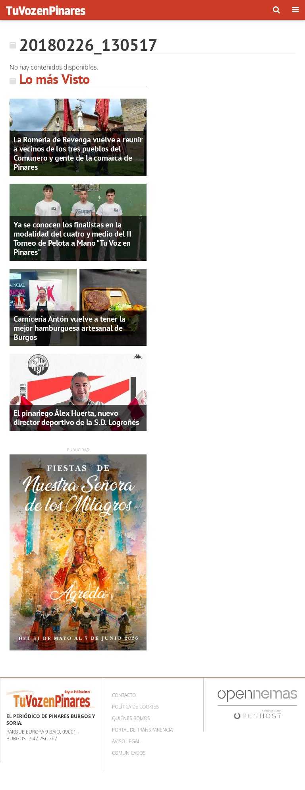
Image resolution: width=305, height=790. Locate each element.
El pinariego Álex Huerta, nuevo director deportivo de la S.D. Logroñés (76, 417)
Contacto (124, 695)
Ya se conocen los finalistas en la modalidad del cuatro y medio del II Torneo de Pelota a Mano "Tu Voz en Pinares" (72, 238)
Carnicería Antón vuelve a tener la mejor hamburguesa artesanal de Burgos (69, 328)
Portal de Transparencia (142, 729)
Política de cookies (135, 706)
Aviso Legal (126, 741)
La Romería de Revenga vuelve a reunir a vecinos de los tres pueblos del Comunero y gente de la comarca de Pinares (78, 153)
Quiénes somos (131, 718)
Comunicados (129, 752)
